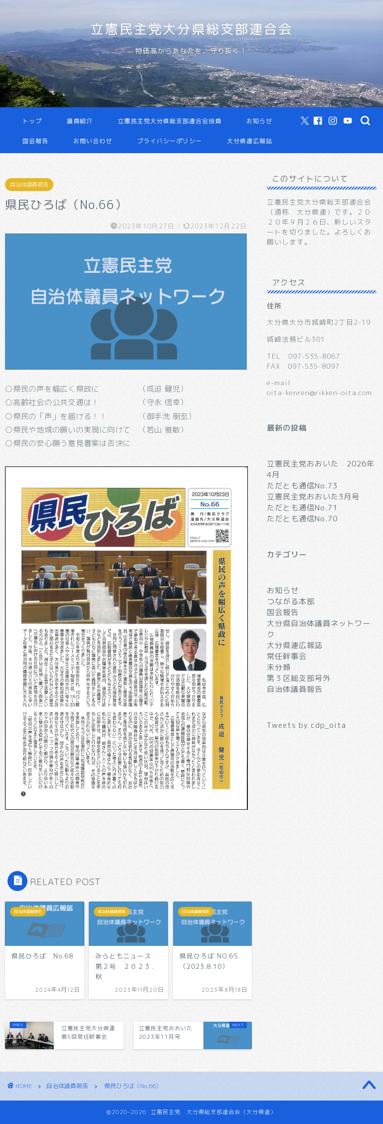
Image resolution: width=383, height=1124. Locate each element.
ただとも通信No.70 (302, 518)
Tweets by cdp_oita (306, 725)
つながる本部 (291, 601)
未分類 (279, 667)
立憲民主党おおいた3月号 (313, 496)
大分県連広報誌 (249, 141)
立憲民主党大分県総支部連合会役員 (169, 121)
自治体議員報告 (29, 185)
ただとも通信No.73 (302, 485)
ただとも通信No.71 (302, 507)
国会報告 (35, 141)
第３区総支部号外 (299, 678)
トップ (32, 121)
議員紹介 (80, 121)
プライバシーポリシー (169, 141)
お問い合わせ (92, 141)
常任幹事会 (287, 656)
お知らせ (259, 121)
